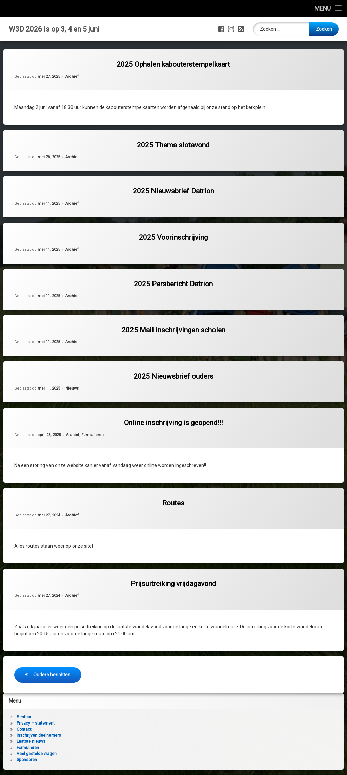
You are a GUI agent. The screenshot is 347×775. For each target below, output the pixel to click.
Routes (173, 503)
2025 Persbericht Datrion (173, 284)
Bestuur (24, 717)
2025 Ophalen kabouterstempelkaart (173, 64)
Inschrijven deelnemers (39, 735)
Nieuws (72, 388)
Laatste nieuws (31, 741)
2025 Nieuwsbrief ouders (173, 376)
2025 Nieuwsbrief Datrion (173, 191)
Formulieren (92, 435)
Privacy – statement (36, 723)
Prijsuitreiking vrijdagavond (173, 584)
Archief (72, 76)
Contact (24, 729)
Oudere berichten (51, 674)
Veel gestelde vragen (37, 753)
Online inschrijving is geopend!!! (173, 423)
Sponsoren (27, 759)
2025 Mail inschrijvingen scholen (173, 330)
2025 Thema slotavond (173, 145)
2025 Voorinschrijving (173, 237)
